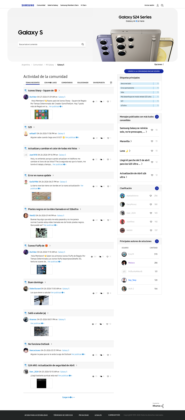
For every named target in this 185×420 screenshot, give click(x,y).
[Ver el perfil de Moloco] (131, 263)
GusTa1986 (33, 182)
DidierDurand (35, 289)
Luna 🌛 (124, 150)
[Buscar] (51, 44)
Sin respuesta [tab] (99, 83)
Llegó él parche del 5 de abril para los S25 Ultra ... (135, 162)
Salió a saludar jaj (37, 313)
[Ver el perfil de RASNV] (130, 230)
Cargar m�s (67, 397)
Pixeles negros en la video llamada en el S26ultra (53, 209)
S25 (30, 127)
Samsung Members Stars (69, 5)
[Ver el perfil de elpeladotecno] (132, 196)
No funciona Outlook (38, 344)
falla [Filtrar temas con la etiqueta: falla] (122, 92)
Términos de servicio (63, 415)
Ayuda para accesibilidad (36, 415)
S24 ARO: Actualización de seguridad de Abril (51, 365)
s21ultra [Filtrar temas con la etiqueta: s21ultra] (123, 106)
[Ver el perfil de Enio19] (131, 254)
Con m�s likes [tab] (50, 83)
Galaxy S (61, 97)
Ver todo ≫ (140, 117)
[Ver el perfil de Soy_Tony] (132, 280)
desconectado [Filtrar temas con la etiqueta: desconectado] (126, 84)
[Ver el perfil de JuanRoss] (130, 222)
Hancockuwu (34, 350)
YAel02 (32, 215)
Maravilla (125, 141)
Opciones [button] (158, 64)
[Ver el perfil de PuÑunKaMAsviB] (135, 271)
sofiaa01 (32, 133)
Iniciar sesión (149, 5)
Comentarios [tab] (67, 83)
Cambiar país (114, 415)
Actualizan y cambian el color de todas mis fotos (52, 148)
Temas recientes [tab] (33, 83)
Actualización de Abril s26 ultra (133, 175)
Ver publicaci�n (56, 106)
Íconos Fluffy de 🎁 (38, 245)
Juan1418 (33, 155)
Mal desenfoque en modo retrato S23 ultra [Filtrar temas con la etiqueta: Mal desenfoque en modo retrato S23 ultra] (136, 97)
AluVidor (33, 97)
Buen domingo (35, 282)
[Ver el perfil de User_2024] (131, 213)
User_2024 (34, 372)
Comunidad (41, 5)
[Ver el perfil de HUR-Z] (131, 289)
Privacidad (84, 415)
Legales (98, 415)
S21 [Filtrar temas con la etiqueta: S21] (122, 101)
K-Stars (83, 5)
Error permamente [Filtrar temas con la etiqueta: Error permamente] (127, 88)
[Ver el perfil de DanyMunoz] (131, 204)
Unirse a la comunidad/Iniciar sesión (144, 71)
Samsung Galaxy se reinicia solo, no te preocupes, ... (134, 130)
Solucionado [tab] (82, 83)
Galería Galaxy (53, 5)
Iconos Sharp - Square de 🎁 (42, 90)
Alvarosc (33, 319)
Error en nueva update (39, 175)
